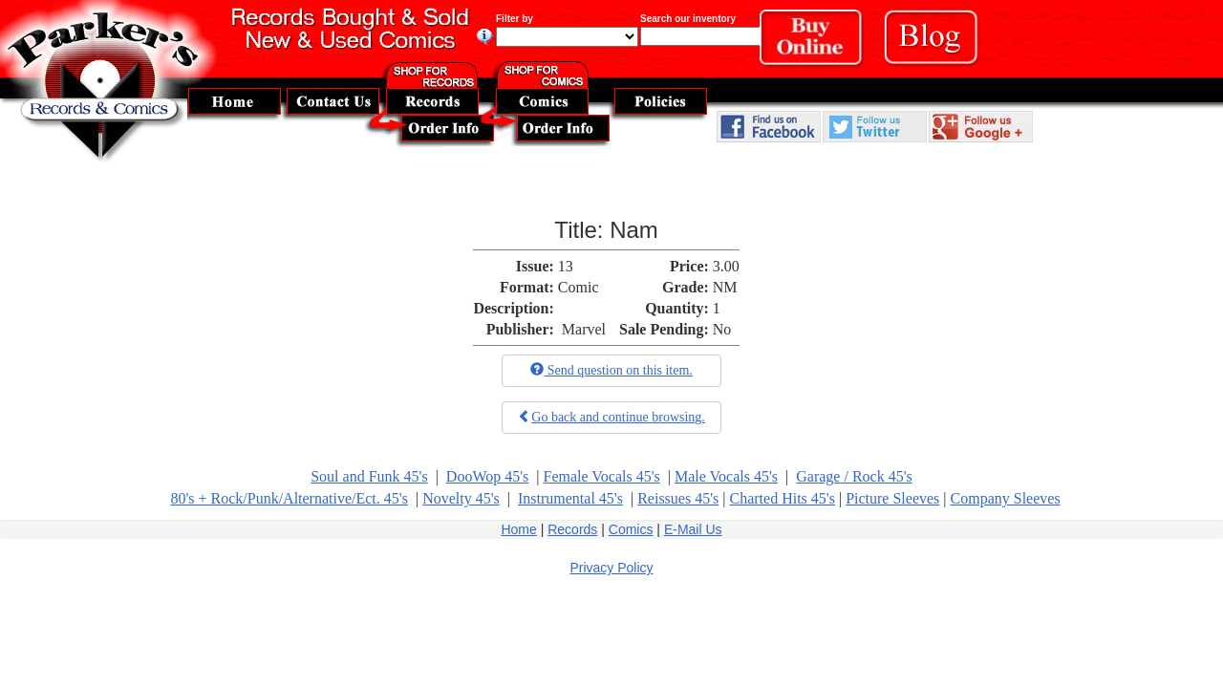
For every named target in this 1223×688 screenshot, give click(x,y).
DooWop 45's (487, 476)
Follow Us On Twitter (875, 126)
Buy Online (817, 42)
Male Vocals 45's (726, 476)
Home (518, 529)
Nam (634, 230)
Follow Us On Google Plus (981, 126)
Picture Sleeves (892, 498)
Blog (939, 42)
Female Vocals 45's (602, 476)
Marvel (584, 329)
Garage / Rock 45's (854, 476)
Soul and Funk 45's (369, 476)
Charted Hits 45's (781, 498)
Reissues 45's (678, 498)
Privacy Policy (611, 567)
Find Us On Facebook (769, 126)
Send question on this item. (611, 369)
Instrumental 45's (570, 498)
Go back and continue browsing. (611, 416)
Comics (631, 529)
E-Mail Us (693, 529)
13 (565, 266)
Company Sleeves (1006, 498)
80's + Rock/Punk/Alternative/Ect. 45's (289, 498)
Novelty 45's (461, 498)
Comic (578, 287)
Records (572, 529)
